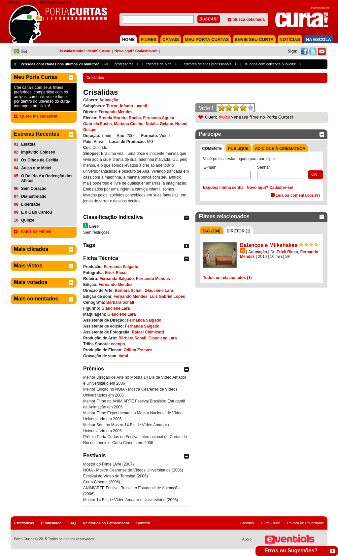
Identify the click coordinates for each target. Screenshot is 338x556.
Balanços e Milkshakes (268, 245)
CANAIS (170, 39)
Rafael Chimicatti (148, 332)
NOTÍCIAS (290, 39)
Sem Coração (34, 188)
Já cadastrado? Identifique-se (84, 51)
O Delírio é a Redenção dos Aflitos (46, 178)
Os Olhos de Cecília (39, 160)
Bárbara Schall (129, 290)
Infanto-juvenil (133, 106)
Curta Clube (270, 523)
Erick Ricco (115, 272)
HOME (128, 39)
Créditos (247, 523)
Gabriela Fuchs (97, 124)
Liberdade (30, 204)
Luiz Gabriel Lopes (167, 296)
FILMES (148, 39)
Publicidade (51, 523)
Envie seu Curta (254, 39)
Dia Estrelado (34, 196)
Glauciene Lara (159, 290)
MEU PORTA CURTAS (207, 39)
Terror (112, 106)
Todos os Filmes (35, 231)
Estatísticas (24, 523)
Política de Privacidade (305, 523)
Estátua (28, 144)
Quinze (27, 220)
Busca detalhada (249, 19)
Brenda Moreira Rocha (120, 118)
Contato (143, 523)
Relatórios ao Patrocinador (106, 523)
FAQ (72, 523)
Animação (108, 100)
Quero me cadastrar (38, 116)
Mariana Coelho (128, 124)
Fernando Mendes (116, 112)
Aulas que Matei (36, 168)
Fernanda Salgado (121, 266)
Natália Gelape (159, 124)
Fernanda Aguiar (158, 118)
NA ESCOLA (318, 39)
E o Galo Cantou (36, 212)
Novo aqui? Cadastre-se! (136, 51)
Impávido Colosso (38, 152)
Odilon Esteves (138, 350)
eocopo (118, 344)
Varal (123, 356)
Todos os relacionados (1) (227, 277)
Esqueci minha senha (223, 187)
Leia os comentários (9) (298, 195)
